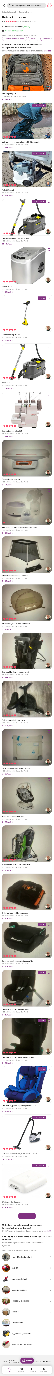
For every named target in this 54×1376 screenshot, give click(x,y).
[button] (4, 5)
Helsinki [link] (18, 26)
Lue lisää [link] (47, 50)
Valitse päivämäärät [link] (14, 30)
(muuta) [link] (26, 26)
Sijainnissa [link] (9, 26)
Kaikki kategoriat (9, 12)
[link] (14, 30)
